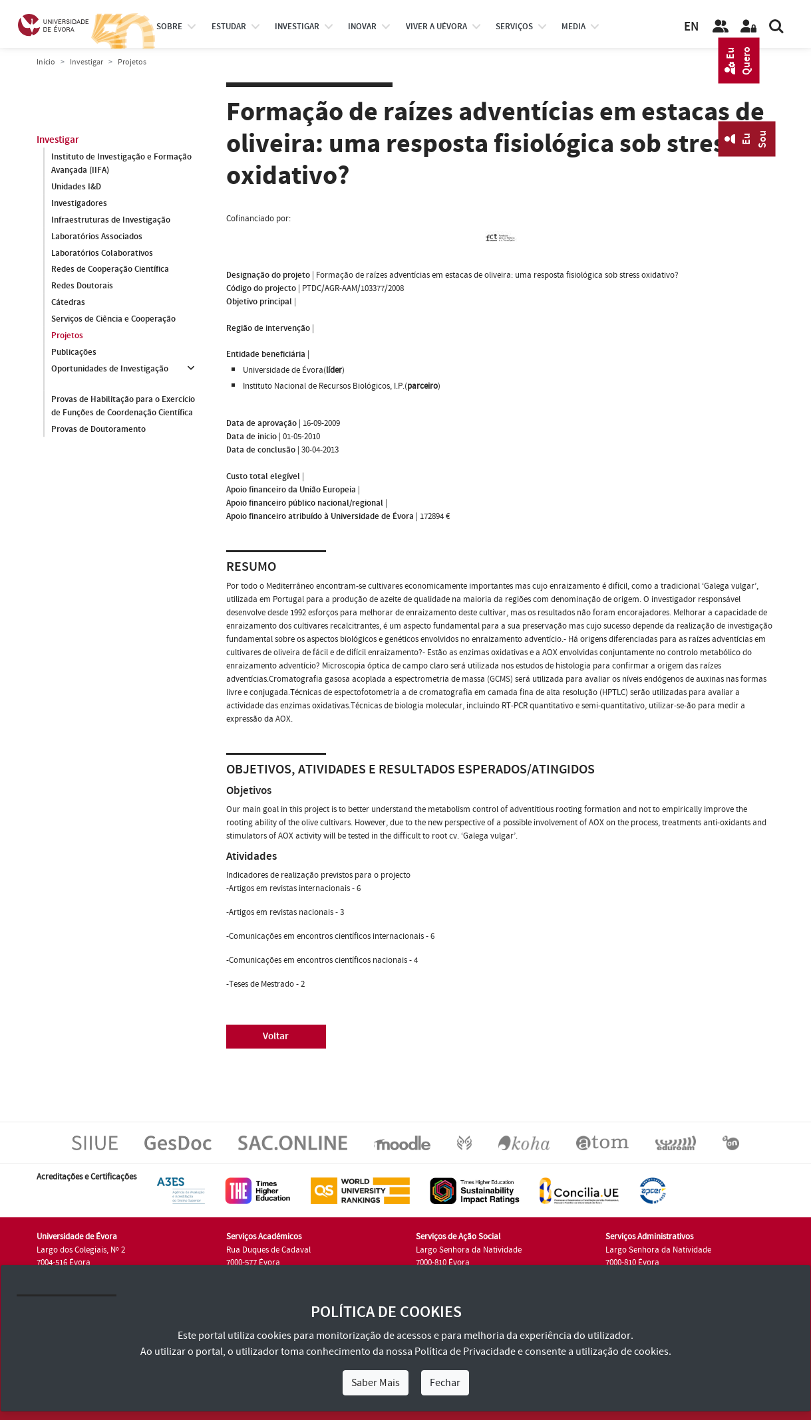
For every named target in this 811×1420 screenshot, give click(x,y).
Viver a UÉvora (436, 27)
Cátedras (68, 303)
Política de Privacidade (465, 1351)
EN (691, 27)
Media (573, 27)
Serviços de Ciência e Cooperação (113, 320)
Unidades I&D (76, 187)
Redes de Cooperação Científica (110, 270)
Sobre (169, 27)
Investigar (86, 62)
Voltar (276, 1036)
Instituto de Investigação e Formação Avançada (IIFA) (121, 163)
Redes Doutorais (82, 286)
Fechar (445, 1382)
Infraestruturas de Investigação (110, 220)
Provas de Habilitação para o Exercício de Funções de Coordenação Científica (123, 406)
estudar (229, 27)
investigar (297, 27)
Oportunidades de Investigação (109, 369)
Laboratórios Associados (96, 237)
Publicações (73, 353)
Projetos (67, 336)
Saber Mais (375, 1382)
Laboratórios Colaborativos (102, 253)
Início (46, 62)
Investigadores (79, 203)
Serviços (514, 27)
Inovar (362, 27)
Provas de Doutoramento (98, 429)
